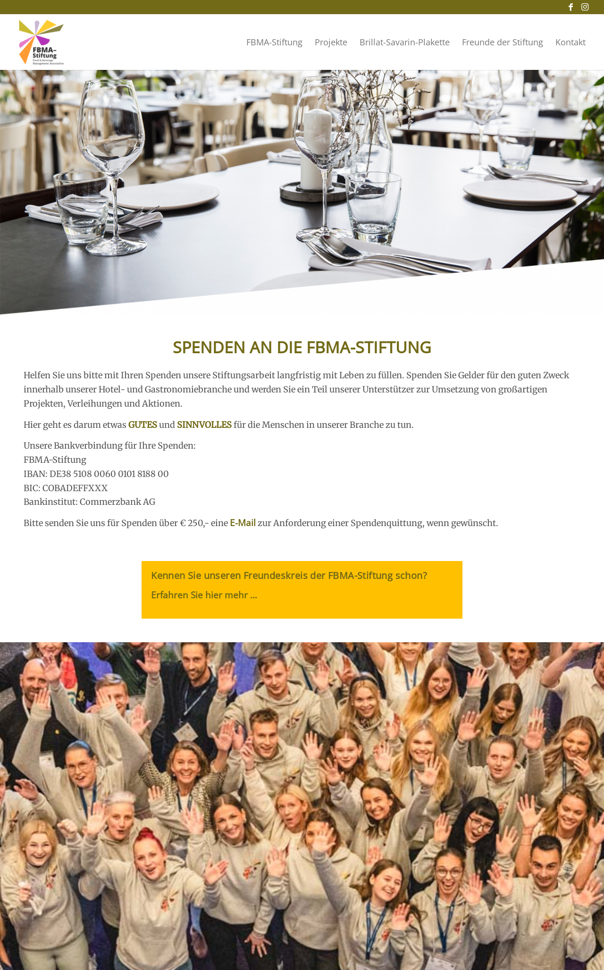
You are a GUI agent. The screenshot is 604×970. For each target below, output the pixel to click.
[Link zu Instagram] (585, 7)
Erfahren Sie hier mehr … (204, 595)
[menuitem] (274, 42)
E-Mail (243, 523)
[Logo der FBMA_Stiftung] (41, 42)
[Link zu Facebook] (570, 7)
